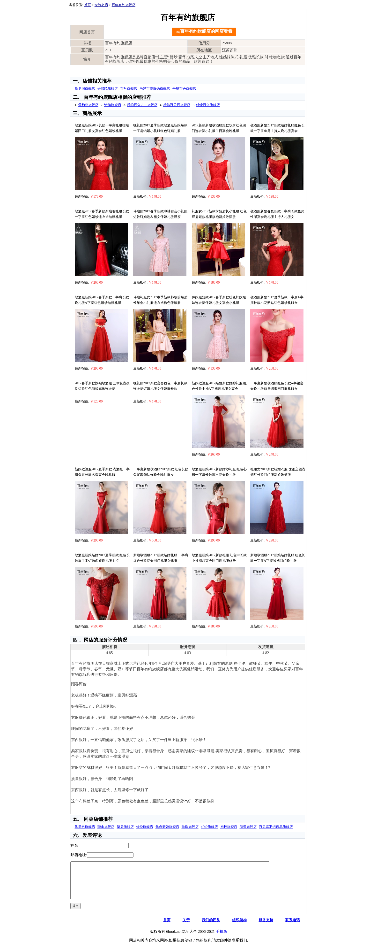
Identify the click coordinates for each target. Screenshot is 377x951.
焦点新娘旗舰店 (167, 827)
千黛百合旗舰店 (184, 89)
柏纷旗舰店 (209, 827)
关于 (186, 927)
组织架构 (239, 927)
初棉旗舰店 (228, 827)
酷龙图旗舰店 (85, 89)
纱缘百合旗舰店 (208, 105)
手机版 (221, 939)
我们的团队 (211, 927)
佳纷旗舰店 (144, 827)
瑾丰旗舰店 (105, 827)
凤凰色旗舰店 (85, 827)
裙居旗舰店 (125, 827)
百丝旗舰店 (128, 89)
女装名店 (101, 5)
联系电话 (292, 927)
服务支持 (266, 927)
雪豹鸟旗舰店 (88, 105)
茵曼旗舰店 (248, 827)
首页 (87, 5)
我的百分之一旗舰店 (142, 105)
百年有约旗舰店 (123, 5)
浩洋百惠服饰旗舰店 (155, 89)
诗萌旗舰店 (112, 105)
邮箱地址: (78, 855)
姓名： (76, 845)
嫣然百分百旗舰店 (176, 105)
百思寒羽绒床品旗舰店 (276, 827)
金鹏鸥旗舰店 (107, 89)
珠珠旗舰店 (190, 827)
